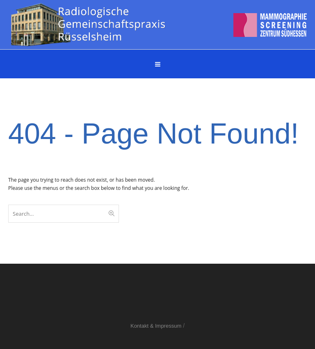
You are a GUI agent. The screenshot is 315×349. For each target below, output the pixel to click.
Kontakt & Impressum (155, 326)
